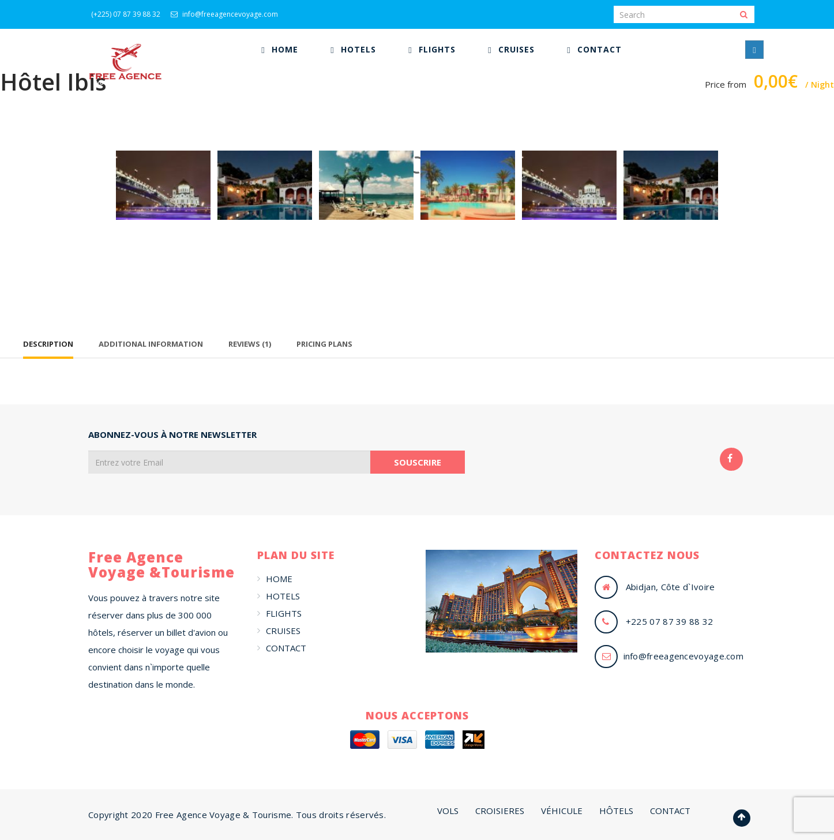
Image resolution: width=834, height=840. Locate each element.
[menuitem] (279, 49)
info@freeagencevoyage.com (224, 14)
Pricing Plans (324, 344)
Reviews (249, 344)
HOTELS (283, 596)
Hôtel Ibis (53, 81)
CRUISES (283, 630)
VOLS (448, 810)
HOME (279, 578)
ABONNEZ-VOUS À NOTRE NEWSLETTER (172, 434)
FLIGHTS (284, 613)
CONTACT (286, 648)
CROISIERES (499, 810)
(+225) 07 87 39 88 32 (125, 14)
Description (48, 344)
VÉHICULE (562, 810)
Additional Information (151, 344)
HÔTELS (616, 810)
